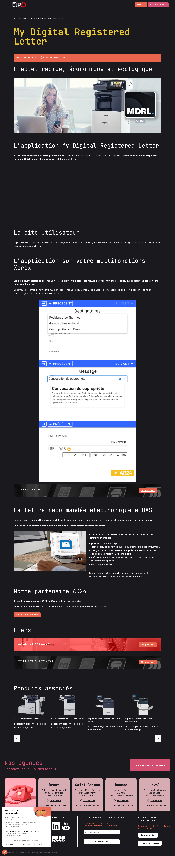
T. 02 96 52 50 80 (87, 805)
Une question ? (158, 5)
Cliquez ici (148, 490)
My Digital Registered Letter (63, 242)
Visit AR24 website (27, 614)
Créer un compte (149, 843)
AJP (15, 18)
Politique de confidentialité (15, 852)
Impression (23, 18)
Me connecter (148, 835)
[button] (143, 5)
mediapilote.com (50, 852)
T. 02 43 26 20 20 (154, 805)
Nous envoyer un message (150, 765)
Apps (33, 18)
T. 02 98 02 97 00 (54, 805)
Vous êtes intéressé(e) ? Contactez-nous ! (88, 57)
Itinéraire (55, 800)
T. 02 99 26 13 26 (121, 805)
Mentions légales (35, 852)
